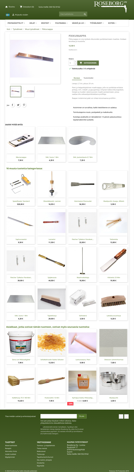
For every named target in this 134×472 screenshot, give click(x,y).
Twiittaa (18, 105)
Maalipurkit (113, 398)
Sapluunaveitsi (21, 239)
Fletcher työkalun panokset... (21, 277)
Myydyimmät (10, 457)
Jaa (12, 105)
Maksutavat (41, 451)
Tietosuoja (41, 454)
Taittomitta (114, 239)
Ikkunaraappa (21, 157)
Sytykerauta (52, 277)
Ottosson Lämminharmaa (113, 360)
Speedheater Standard (21, 201)
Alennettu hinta (11, 451)
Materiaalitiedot (11, 445)
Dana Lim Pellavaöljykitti (21, 360)
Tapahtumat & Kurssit (45, 457)
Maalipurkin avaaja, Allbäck (113, 201)
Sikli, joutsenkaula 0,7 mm (83, 157)
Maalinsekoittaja (83, 277)
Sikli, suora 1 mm (52, 157)
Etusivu (12, 6)
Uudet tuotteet (10, 454)
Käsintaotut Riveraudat (83, 201)
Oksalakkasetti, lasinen (52, 201)
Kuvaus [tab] (77, 78)
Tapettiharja (52, 316)
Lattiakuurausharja (114, 316)
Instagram (126, 416)
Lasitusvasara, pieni (83, 360)
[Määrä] (71, 63)
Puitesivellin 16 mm (52, 398)
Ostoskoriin (88, 63)
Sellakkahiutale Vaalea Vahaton (52, 360)
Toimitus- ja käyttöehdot (46, 445)
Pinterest (24, 105)
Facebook (121, 416)
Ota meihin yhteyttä (44, 460)
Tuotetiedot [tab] (88, 78)
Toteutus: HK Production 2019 (119, 471)
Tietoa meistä (42, 448)
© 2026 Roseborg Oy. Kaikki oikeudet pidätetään (21, 471)
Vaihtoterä (83, 316)
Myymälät (40, 466)
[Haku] (73, 14)
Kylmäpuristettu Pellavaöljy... (83, 398)
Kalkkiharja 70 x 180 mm (21, 398)
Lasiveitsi (52, 239)
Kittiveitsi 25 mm (114, 277)
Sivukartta (40, 463)
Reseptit (8, 448)
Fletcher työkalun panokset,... (83, 239)
